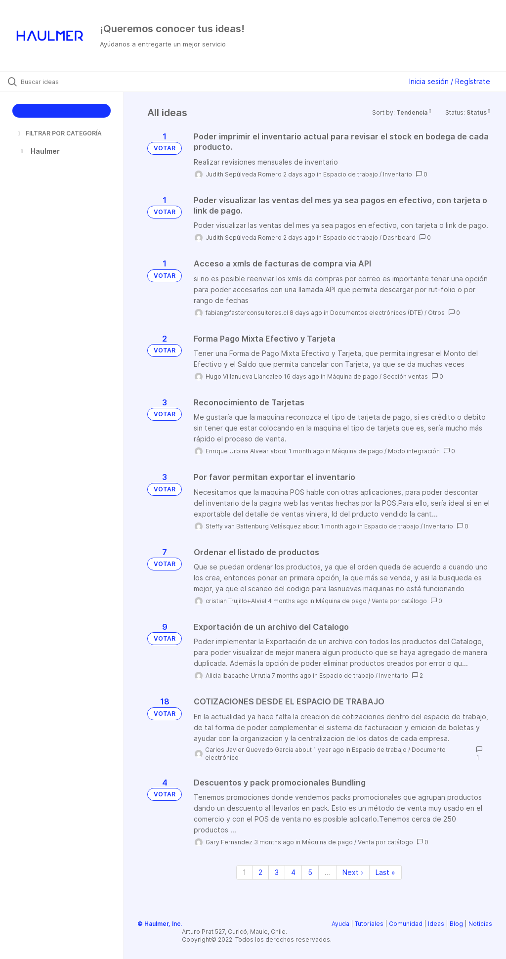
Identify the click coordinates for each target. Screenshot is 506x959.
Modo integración (414, 451)
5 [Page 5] (310, 872)
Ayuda (340, 923)
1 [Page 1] (244, 872)
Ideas (436, 923)
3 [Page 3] (277, 872)
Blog (456, 923)
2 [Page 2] (260, 872)
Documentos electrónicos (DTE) (376, 312)
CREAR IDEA (62, 110)
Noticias (480, 923)
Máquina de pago (352, 376)
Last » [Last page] (385, 872)
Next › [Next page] (352, 872)
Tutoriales (369, 923)
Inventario (397, 174)
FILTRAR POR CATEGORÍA (59, 133)
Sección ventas (405, 376)
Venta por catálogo (399, 601)
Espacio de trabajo (350, 174)
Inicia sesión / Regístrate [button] (449, 81)
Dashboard (399, 237)
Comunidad (405, 923)
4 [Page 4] (293, 872)
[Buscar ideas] (67, 81)
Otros (436, 312)
